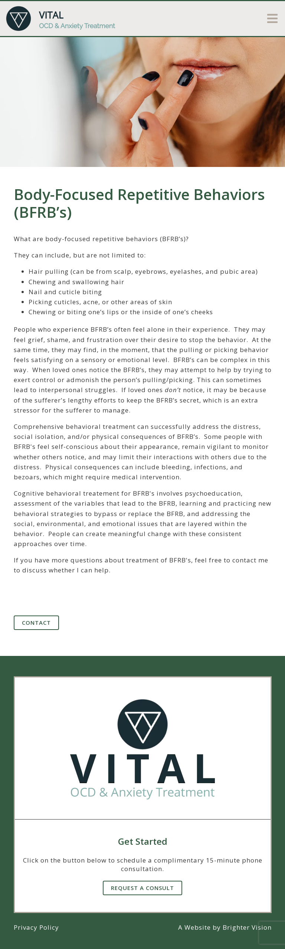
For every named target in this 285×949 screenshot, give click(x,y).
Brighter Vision (247, 927)
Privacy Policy (36, 927)
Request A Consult (142, 887)
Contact (36, 622)
